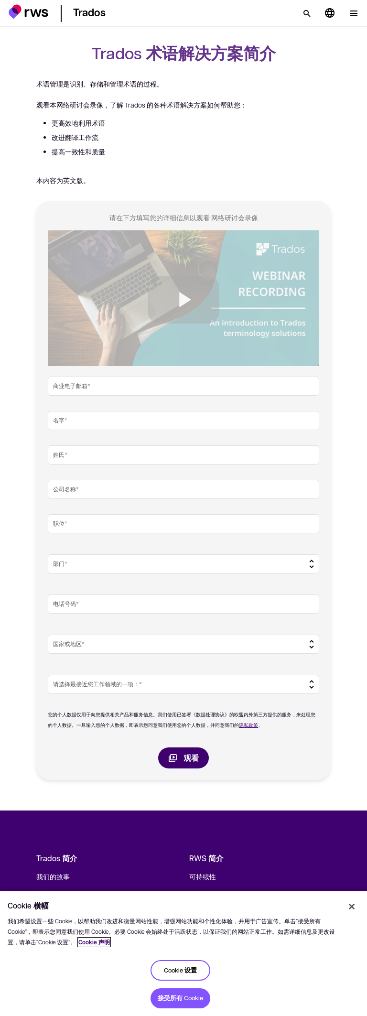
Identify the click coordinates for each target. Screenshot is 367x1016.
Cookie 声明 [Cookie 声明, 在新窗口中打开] (94, 942)
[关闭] (351, 906)
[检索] (307, 13)
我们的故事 (53, 876)
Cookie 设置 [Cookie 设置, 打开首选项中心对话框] (180, 970)
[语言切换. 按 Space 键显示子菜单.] (329, 13)
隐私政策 (248, 725)
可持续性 (202, 876)
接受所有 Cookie (180, 998)
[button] (28, 11)
